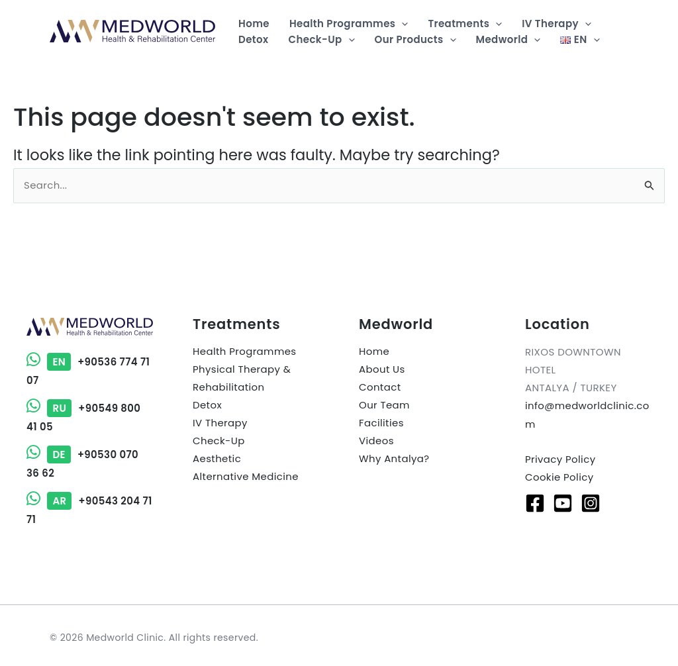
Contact (380, 388)
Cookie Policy (559, 477)
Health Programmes (245, 352)
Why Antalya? (394, 460)
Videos (376, 442)
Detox (207, 406)
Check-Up (219, 442)
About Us (382, 370)
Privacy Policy (560, 459)
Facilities (381, 424)
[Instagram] (591, 502)
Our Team (384, 406)
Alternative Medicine (246, 478)
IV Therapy (220, 424)
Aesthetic (217, 460)
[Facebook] (535, 502)
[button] (401, 24)
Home (374, 352)
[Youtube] (563, 502)
